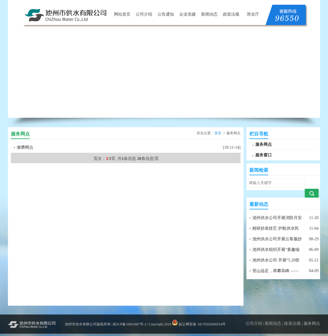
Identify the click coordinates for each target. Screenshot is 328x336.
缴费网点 (25, 147)
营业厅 (253, 14)
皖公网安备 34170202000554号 (199, 324)
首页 (217, 133)
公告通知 (166, 14)
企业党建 (187, 14)
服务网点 (263, 144)
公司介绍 (144, 14)
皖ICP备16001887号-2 (129, 324)
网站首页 (122, 14)
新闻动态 (209, 14)
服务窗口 (263, 155)
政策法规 (231, 14)
